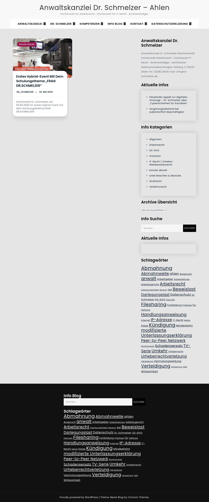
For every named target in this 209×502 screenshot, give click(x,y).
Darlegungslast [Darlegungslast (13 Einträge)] (155, 294)
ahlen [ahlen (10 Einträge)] (174, 274)
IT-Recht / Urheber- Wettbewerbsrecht (161, 163)
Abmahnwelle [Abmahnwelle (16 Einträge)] (155, 273)
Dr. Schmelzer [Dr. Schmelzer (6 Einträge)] (122, 432)
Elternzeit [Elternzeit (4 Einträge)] (170, 300)
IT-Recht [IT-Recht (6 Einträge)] (178, 320)
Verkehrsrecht (158, 186)
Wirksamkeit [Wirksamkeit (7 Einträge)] (149, 371)
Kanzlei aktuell (27, 44)
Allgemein (155, 139)
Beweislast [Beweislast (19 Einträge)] (184, 289)
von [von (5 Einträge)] (185, 366)
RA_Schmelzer (25, 92)
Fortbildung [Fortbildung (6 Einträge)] (174, 305)
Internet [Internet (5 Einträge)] (145, 320)
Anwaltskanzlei (30, 24)
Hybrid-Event (25, 50)
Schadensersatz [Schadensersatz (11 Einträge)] (169, 345)
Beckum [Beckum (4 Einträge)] (163, 290)
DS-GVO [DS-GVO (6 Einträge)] (160, 299)
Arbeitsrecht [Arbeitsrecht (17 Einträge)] (172, 284)
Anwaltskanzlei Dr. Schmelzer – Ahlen (105, 7)
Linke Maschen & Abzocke (165, 175)
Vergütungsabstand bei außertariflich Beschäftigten (166, 110)
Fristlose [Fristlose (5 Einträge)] (187, 305)
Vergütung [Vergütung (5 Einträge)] (147, 361)
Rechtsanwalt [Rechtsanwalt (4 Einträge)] (147, 346)
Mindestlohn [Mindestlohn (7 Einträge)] (184, 325)
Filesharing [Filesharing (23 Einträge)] (153, 304)
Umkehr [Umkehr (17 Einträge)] (160, 351)
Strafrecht (155, 181)
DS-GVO (154, 150)
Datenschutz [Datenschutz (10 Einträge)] (180, 294)
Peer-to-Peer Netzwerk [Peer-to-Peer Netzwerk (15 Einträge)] (163, 340)
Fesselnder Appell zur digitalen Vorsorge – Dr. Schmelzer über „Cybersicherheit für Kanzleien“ (168, 100)
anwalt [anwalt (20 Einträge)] (148, 279)
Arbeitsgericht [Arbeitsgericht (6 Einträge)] (150, 284)
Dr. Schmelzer (61, 24)
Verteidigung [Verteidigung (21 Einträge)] (155, 366)
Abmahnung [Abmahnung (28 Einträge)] (156, 268)
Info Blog (115, 24)
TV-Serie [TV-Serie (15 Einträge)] (100, 464)
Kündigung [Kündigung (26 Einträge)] (162, 325)
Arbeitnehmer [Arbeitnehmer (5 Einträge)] (182, 279)
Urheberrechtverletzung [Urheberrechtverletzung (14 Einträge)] (164, 356)
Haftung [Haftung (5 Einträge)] (145, 310)
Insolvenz (155, 156)
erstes (51, 45)
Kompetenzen (90, 24)
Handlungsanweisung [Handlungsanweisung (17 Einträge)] (163, 314)
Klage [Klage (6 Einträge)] (144, 325)
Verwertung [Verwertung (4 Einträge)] (176, 367)
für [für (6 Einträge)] (194, 305)
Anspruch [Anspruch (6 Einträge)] (186, 274)
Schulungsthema (45, 50)
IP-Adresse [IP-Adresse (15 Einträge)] (161, 319)
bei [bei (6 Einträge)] (170, 289)
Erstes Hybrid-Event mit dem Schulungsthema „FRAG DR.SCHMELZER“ (39, 81)
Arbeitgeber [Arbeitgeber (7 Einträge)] (165, 279)
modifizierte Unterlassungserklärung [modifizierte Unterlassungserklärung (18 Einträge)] (166, 332)
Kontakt (136, 24)
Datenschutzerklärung (170, 24)
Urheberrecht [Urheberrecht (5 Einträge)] (175, 351)
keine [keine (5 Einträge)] (187, 320)
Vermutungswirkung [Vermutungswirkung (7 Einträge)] (167, 361)
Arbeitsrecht (157, 144)
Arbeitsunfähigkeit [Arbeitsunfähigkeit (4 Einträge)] (150, 290)
